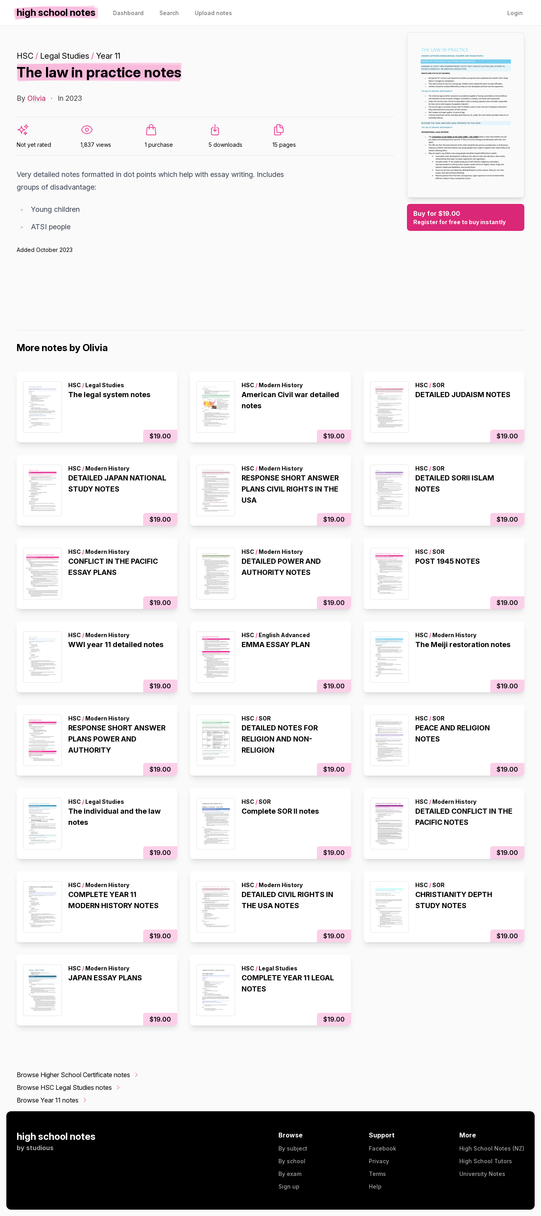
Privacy (379, 1161)
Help (375, 1186)
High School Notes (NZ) (491, 1148)
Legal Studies (64, 56)
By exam (289, 1173)
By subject (292, 1148)
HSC (25, 56)
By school (291, 1161)
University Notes (482, 1173)
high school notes (56, 1136)
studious (40, 1148)
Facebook (382, 1148)
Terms (377, 1173)
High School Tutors (485, 1161)
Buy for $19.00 (465, 217)
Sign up (288, 1186)
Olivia (36, 98)
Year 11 (108, 56)
